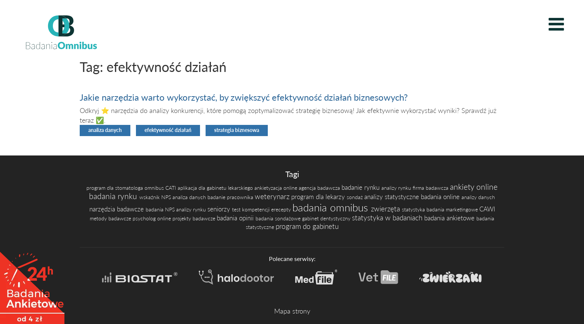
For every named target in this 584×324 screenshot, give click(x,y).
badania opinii (236, 218)
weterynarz (273, 196)
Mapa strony (292, 311)
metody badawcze (111, 218)
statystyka (414, 209)
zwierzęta (386, 208)
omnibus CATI (161, 188)
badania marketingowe (452, 209)
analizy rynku (397, 188)
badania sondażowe (279, 218)
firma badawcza (431, 188)
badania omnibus (331, 207)
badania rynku (114, 196)
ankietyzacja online (276, 188)
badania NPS (161, 209)
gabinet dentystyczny (327, 218)
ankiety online (474, 187)
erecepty (281, 209)
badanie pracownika (231, 197)
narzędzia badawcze (117, 209)
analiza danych (105, 130)
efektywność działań (168, 130)
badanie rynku (361, 187)
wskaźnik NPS (155, 197)
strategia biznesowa (236, 130)
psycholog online (152, 218)
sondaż (355, 197)
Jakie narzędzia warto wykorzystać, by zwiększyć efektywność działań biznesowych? (244, 97)
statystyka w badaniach (388, 217)
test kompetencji (251, 209)
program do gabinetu (307, 226)
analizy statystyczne (392, 197)
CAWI (487, 209)
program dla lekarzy (319, 197)
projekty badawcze (194, 218)
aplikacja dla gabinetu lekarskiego (216, 188)
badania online (441, 197)
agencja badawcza (320, 188)
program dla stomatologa (115, 188)
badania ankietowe (450, 218)
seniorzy (219, 209)
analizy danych (478, 197)
